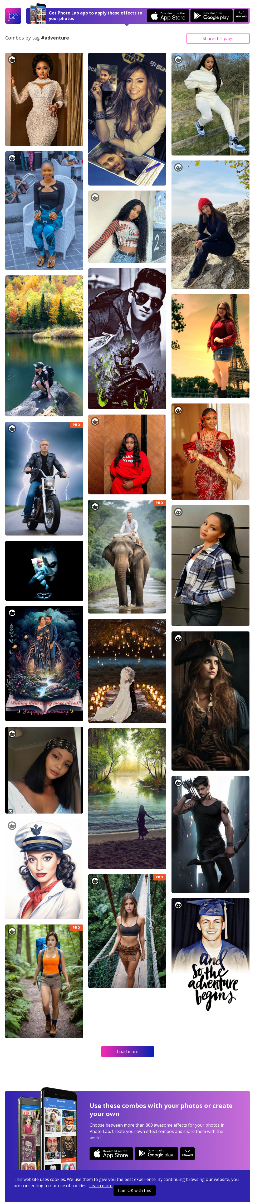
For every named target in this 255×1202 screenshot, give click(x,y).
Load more (127, 1051)
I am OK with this (134, 1190)
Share (218, 38)
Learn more (100, 1186)
